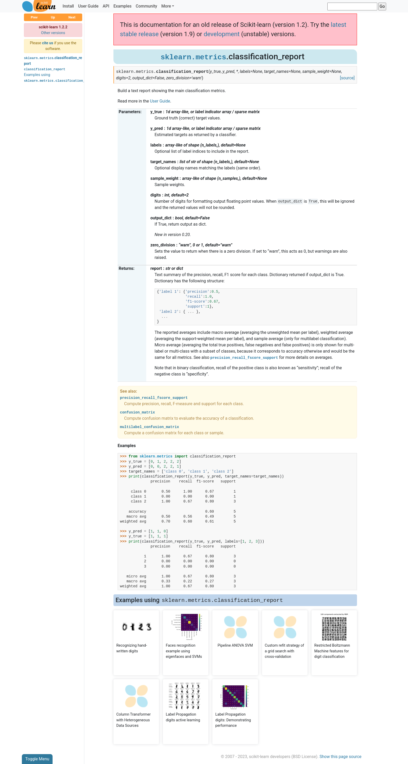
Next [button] (71, 17)
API (106, 6)
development (222, 34)
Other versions (53, 33)
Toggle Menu (37, 758)
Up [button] (53, 17)
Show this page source (340, 756)
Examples (122, 6)
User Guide (88, 6)
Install (68, 6)
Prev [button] (34, 17)
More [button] (166, 6)
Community (146, 6)
